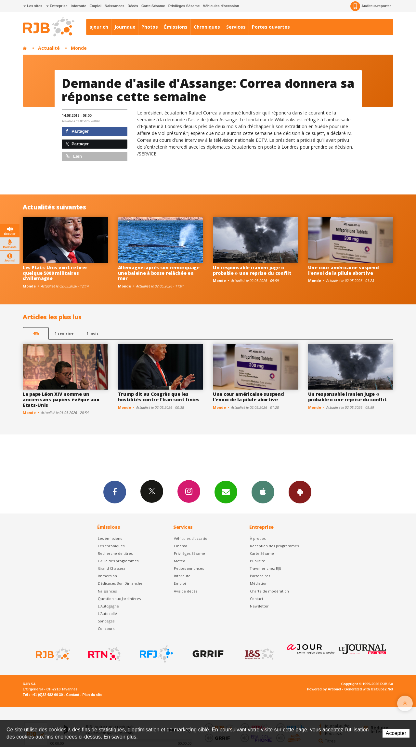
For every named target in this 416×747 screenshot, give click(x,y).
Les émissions (110, 538)
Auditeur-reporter (370, 6)
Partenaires (260, 576)
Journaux (124, 27)
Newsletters (225, 492)
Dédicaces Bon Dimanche (120, 583)
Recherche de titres (115, 553)
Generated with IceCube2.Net (368, 689)
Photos (149, 27)
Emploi (95, 6)
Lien (74, 156)
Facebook (114, 492)
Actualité (49, 48)
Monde (79, 48)
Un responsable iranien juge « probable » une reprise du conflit (252, 270)
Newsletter (259, 606)
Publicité (257, 561)
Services (236, 27)
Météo (179, 561)
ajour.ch (98, 27)
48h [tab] (36, 333)
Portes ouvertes (271, 27)
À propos (258, 538)
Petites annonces (189, 568)
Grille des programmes (118, 561)
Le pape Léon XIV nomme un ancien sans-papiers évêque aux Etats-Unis (61, 399)
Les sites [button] (32, 6)
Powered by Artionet (324, 689)
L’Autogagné (108, 606)
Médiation (258, 583)
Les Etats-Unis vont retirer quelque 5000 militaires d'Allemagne (55, 273)
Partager (77, 131)
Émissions (176, 27)
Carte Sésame (153, 6)
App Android (300, 492)
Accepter (396, 733)
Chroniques (207, 27)
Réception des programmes (274, 546)
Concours (106, 628)
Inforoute (78, 6)
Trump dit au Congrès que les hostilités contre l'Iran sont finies (159, 397)
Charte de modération (269, 591)
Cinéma (180, 546)
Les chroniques (111, 546)
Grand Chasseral (112, 568)
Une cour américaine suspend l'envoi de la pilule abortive (343, 270)
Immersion (107, 576)
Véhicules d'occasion (221, 6)
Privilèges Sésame (184, 6)
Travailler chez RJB (265, 568)
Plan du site (92, 695)
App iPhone (263, 492)
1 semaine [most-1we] (64, 333)
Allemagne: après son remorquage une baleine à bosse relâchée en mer (159, 273)
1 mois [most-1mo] (92, 333)
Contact (256, 598)
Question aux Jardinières (119, 598)
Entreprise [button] (56, 6)
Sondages (106, 621)
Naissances (114, 6)
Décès (133, 6)
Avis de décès (185, 591)
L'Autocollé (107, 613)
